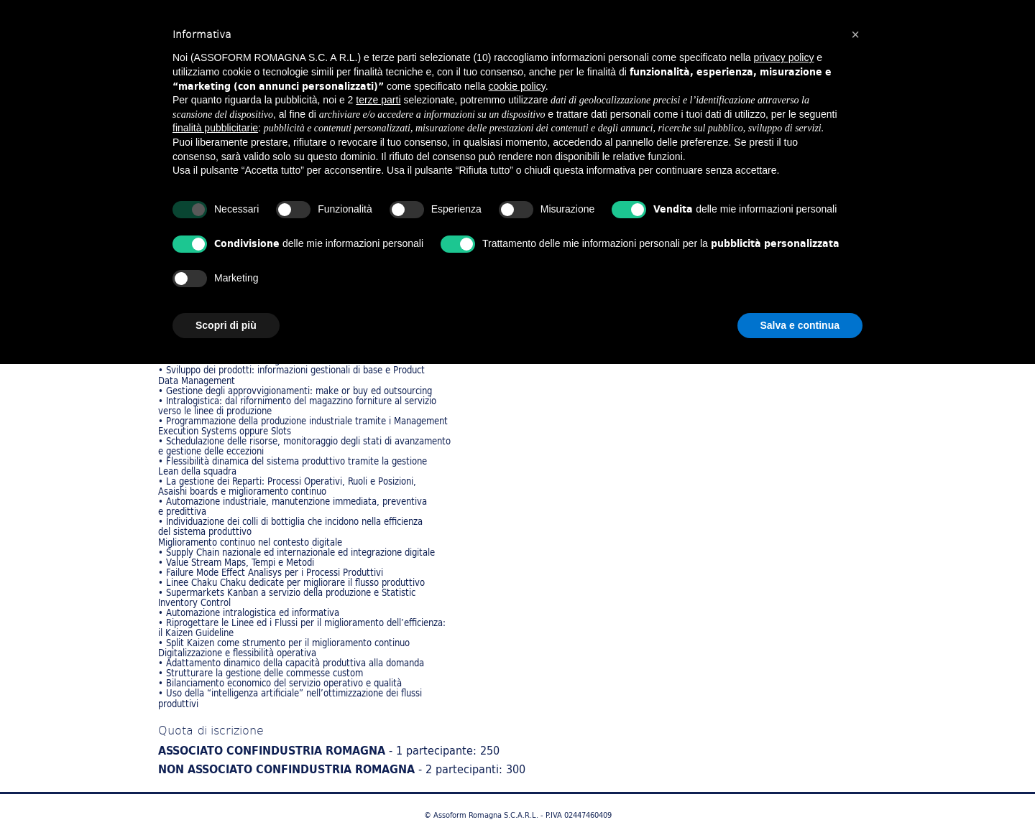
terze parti (378, 100)
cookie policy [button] (517, 86)
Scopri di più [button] (226, 325)
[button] (855, 34)
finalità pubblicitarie (215, 128)
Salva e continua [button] (800, 325)
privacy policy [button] (783, 57)
